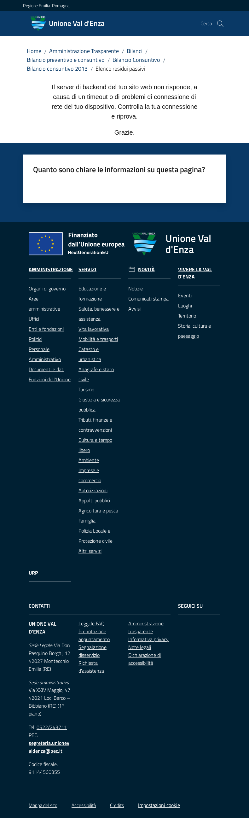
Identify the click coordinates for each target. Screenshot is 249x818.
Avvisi (134, 309)
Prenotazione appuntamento (94, 635)
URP (33, 572)
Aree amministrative (44, 304)
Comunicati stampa (148, 298)
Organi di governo (47, 288)
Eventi (185, 295)
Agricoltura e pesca (98, 510)
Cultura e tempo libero (95, 445)
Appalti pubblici (94, 500)
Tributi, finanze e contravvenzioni (95, 425)
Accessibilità (84, 805)
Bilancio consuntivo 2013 (57, 68)
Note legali (139, 647)
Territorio (187, 315)
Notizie (135, 288)
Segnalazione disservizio (92, 651)
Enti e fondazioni (46, 329)
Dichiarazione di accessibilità (144, 659)
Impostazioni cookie (159, 805)
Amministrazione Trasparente (84, 51)
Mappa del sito (43, 805)
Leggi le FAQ (91, 623)
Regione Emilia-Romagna (46, 5)
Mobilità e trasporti (98, 339)
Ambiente (88, 460)
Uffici (34, 319)
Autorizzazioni (92, 490)
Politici (35, 339)
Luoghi (185, 305)
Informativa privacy (148, 639)
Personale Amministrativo (45, 354)
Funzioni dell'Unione (50, 379)
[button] (220, 23)
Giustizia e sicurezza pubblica (99, 404)
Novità (146, 269)
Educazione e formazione (92, 293)
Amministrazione (51, 269)
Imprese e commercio (89, 475)
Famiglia (87, 520)
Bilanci (134, 51)
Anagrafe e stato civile (96, 374)
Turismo (86, 389)
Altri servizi (89, 551)
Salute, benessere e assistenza (98, 314)
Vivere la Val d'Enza (195, 273)
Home (34, 51)
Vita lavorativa (93, 329)
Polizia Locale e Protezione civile (95, 536)
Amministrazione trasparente (146, 627)
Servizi (87, 269)
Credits (117, 805)
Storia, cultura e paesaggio (194, 331)
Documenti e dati (46, 369)
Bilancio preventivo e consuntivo (66, 60)
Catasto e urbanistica (89, 354)
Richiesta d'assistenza (91, 667)
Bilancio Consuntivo (136, 60)
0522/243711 (52, 727)
